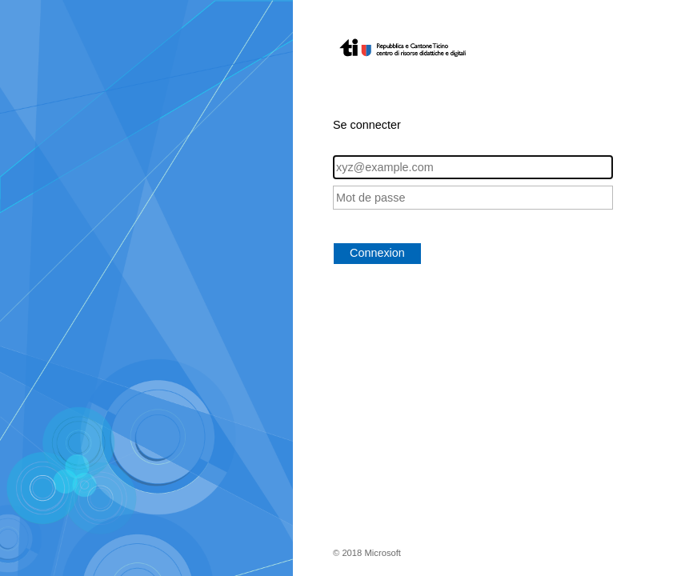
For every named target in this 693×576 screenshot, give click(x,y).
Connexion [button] (377, 252)
